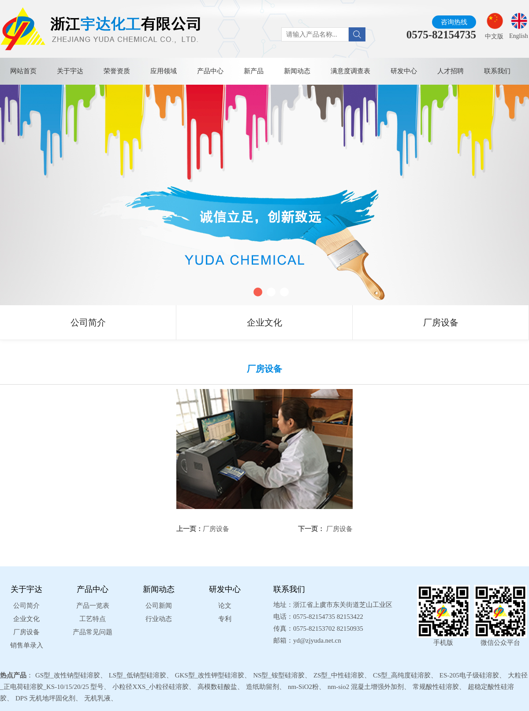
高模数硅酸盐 (217, 686)
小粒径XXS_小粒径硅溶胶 (150, 686)
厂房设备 (440, 322)
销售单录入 (26, 645)
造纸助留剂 (262, 686)
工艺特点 (92, 618)
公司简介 (88, 322)
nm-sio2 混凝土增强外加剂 (366, 686)
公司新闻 (158, 605)
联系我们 (497, 71)
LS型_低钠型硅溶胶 (137, 675)
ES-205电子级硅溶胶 (469, 675)
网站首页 (23, 71)
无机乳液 (97, 698)
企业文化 (264, 322)
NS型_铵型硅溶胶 (279, 675)
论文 (224, 605)
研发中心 (404, 71)
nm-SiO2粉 (303, 686)
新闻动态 (297, 71)
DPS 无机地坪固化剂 (45, 698)
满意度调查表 (350, 71)
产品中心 (210, 71)
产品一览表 (92, 605)
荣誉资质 (117, 71)
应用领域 (163, 71)
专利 (224, 618)
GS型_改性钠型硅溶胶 (67, 675)
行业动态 (158, 618)
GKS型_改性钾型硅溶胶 (210, 675)
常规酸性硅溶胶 (436, 686)
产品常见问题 (92, 632)
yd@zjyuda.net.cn (317, 640)
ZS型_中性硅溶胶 (338, 675)
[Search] (357, 34)
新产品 (254, 71)
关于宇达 (70, 71)
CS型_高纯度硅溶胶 (402, 675)
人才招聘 (450, 71)
